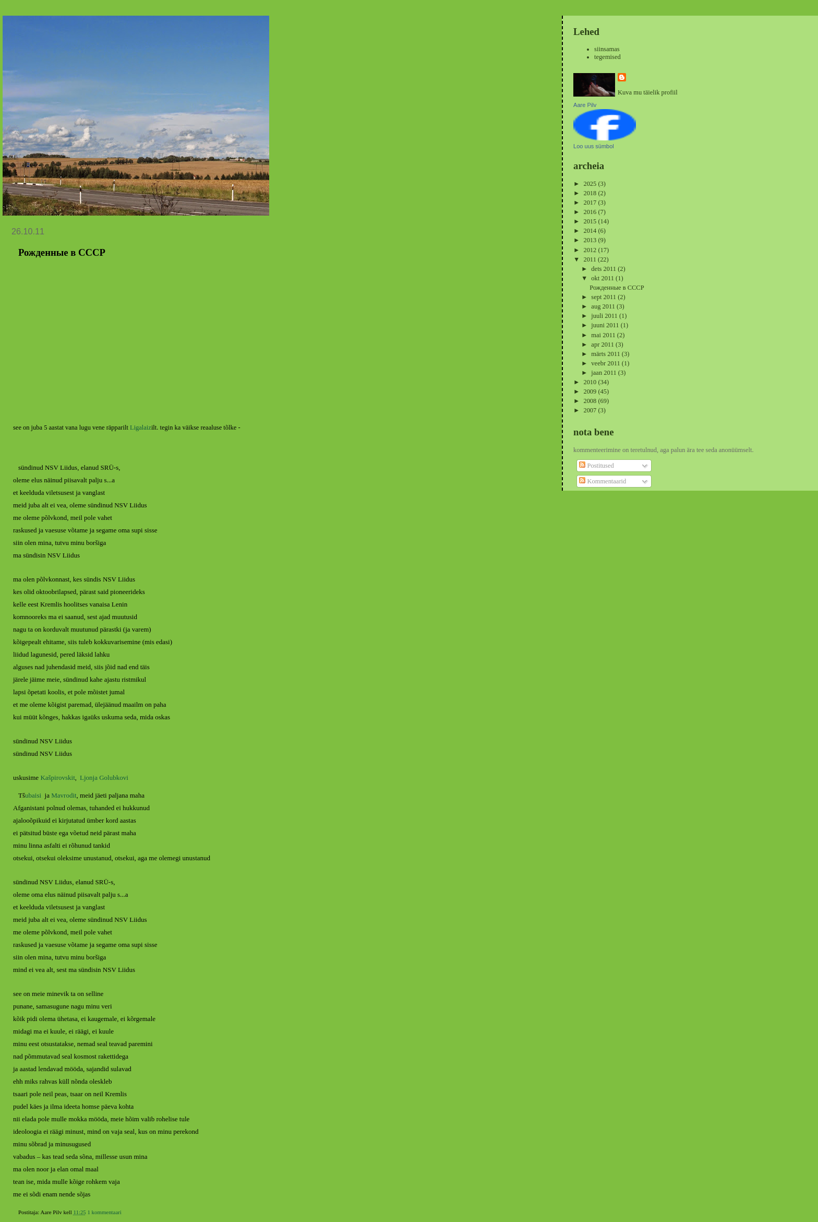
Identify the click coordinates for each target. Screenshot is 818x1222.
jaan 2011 (604, 372)
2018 (590, 193)
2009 (590, 391)
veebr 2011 (606, 363)
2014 (590, 230)
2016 (590, 212)
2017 (590, 202)
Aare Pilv (584, 105)
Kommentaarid (602, 481)
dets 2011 (604, 268)
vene (94, 1167)
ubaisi (33, 771)
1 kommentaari (104, 1156)
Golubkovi (113, 754)
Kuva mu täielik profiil (648, 92)
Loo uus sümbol (593, 146)
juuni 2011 (605, 325)
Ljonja (89, 754)
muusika (77, 1167)
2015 (590, 221)
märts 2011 (606, 354)
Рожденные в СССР (61, 252)
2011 (590, 259)
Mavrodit (63, 771)
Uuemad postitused (38, 1187)
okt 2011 (603, 278)
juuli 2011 (605, 315)
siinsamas (607, 49)
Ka (44, 754)
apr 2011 (603, 344)
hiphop (56, 1167)
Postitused (596, 465)
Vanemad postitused (523, 1187)
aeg (42, 1167)
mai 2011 (604, 335)
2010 (590, 382)
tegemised (607, 57)
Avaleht (280, 1187)
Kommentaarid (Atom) (71, 1205)
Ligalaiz (140, 427)
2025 (590, 183)
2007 (590, 410)
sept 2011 (604, 297)
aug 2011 (604, 306)
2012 (590, 250)
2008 (590, 401)
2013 (590, 240)
